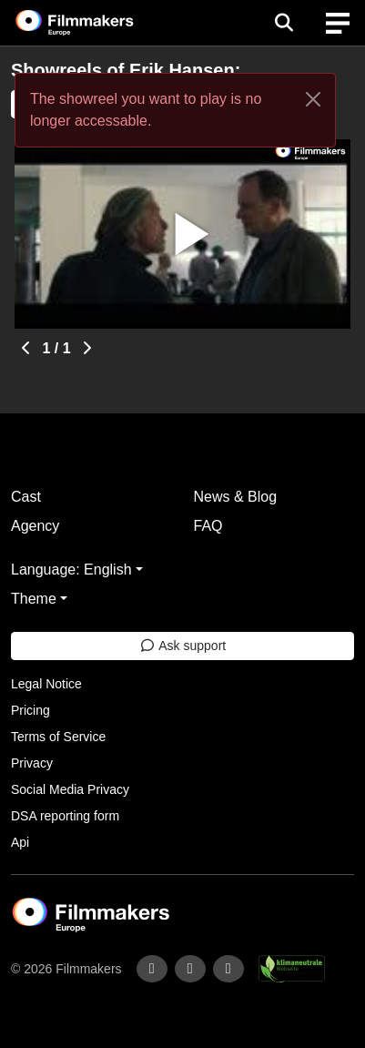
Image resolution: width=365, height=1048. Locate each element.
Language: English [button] (71, 569)
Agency (35, 526)
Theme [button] (33, 598)
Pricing (30, 710)
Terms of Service (58, 736)
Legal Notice (46, 684)
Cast (26, 496)
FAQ (208, 526)
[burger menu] (337, 23)
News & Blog (236, 496)
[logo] (96, 23)
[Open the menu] (283, 23)
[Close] (313, 99)
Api (20, 842)
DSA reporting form (65, 816)
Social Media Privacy (70, 789)
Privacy (32, 763)
